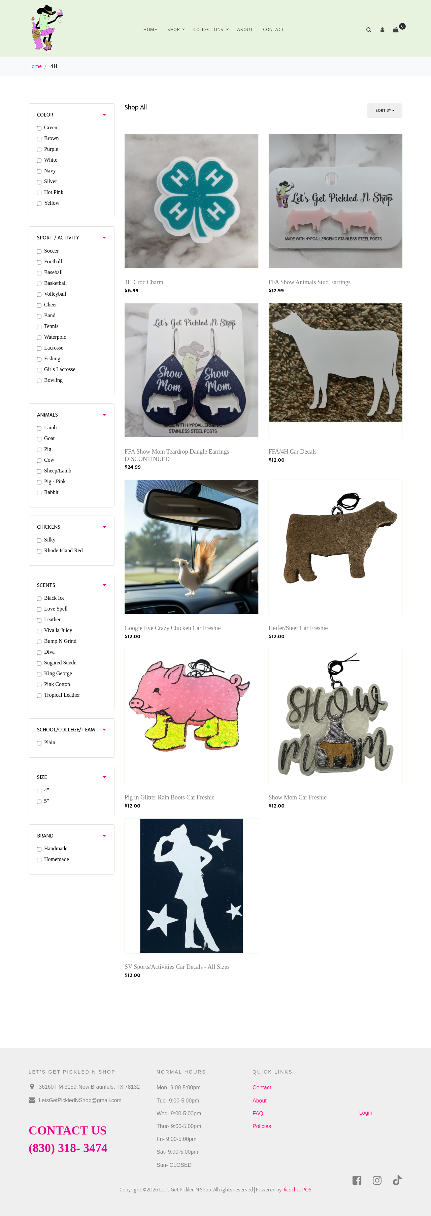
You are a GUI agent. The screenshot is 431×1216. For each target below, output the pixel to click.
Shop (173, 29)
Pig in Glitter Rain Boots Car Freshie (169, 797)
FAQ (258, 1113)
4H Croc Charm (144, 282)
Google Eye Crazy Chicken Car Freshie (173, 628)
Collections (208, 29)
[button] (382, 29)
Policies (262, 1126)
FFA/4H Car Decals (293, 451)
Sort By (383, 110)
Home (150, 29)
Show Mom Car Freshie (298, 797)
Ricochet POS (297, 1189)
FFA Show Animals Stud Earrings (310, 282)
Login (365, 1113)
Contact (273, 29)
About (245, 29)
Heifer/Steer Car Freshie (298, 628)
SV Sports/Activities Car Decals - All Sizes (177, 966)
